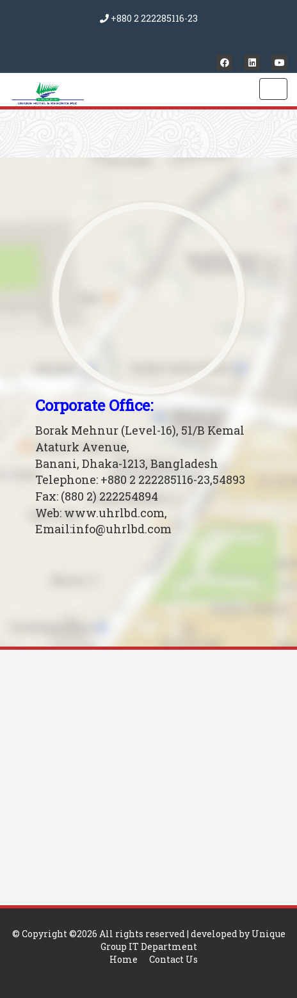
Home (123, 959)
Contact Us (173, 959)
